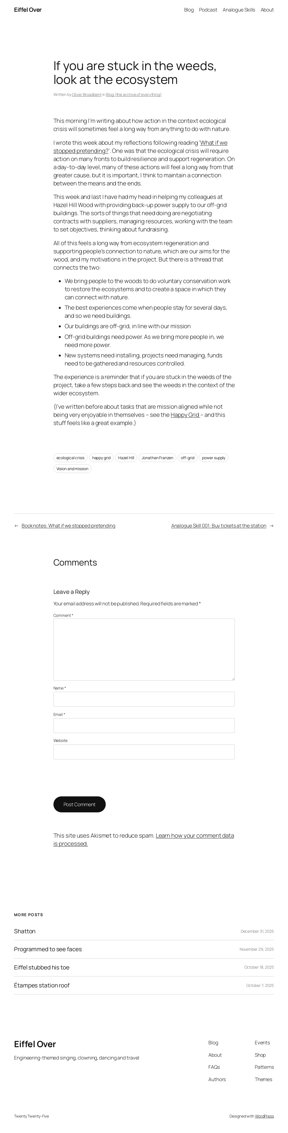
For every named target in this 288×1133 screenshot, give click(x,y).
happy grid (101, 457)
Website (60, 740)
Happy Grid (185, 415)
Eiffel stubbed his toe (41, 967)
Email (59, 714)
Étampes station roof (41, 985)
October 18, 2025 (259, 967)
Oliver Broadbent (86, 94)
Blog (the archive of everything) (134, 94)
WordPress (264, 1116)
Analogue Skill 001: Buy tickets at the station (218, 525)
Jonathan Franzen (157, 457)
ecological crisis (70, 457)
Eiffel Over (28, 9)
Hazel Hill (126, 457)
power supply (213, 457)
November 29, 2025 (257, 949)
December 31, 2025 (257, 931)
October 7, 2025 (260, 985)
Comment (63, 615)
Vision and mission (72, 468)
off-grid (187, 457)
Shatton (24, 931)
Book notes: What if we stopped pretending (68, 525)
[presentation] (96, 778)
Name (59, 688)
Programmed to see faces (48, 949)
